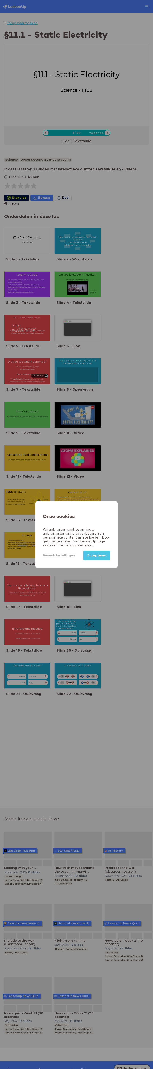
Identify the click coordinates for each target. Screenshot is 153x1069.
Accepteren (96, 555)
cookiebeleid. (82, 545)
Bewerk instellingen (59, 555)
